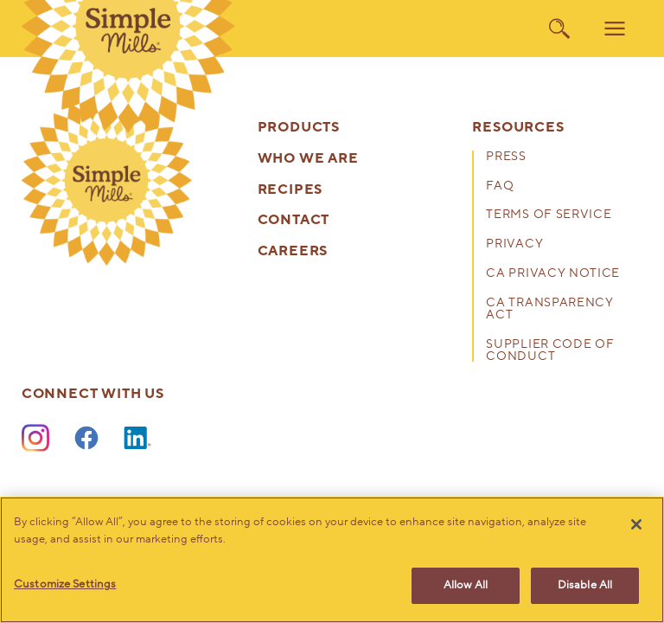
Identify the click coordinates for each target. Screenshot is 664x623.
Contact (294, 220)
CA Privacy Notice (553, 274)
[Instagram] (35, 439)
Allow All (466, 585)
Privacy (514, 245)
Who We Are (308, 159)
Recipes (290, 190)
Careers (293, 251)
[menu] (614, 28)
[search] (559, 28)
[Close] (636, 524)
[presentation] (107, 180)
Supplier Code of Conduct (550, 351)
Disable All (585, 585)
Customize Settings (65, 584)
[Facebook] (86, 439)
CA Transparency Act (549, 310)
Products (299, 127)
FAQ (500, 187)
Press (506, 157)
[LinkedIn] (137, 439)
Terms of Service (548, 215)
